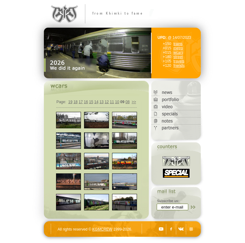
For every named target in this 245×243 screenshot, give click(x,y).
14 (96, 102)
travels (178, 61)
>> (134, 102)
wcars (178, 52)
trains (177, 44)
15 (91, 102)
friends (179, 65)
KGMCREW (102, 229)
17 (81, 102)
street (178, 57)
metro (178, 48)
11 (112, 102)
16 (86, 102)
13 (101, 102)
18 (75, 102)
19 (70, 102)
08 (127, 102)
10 (117, 102)
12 (107, 102)
